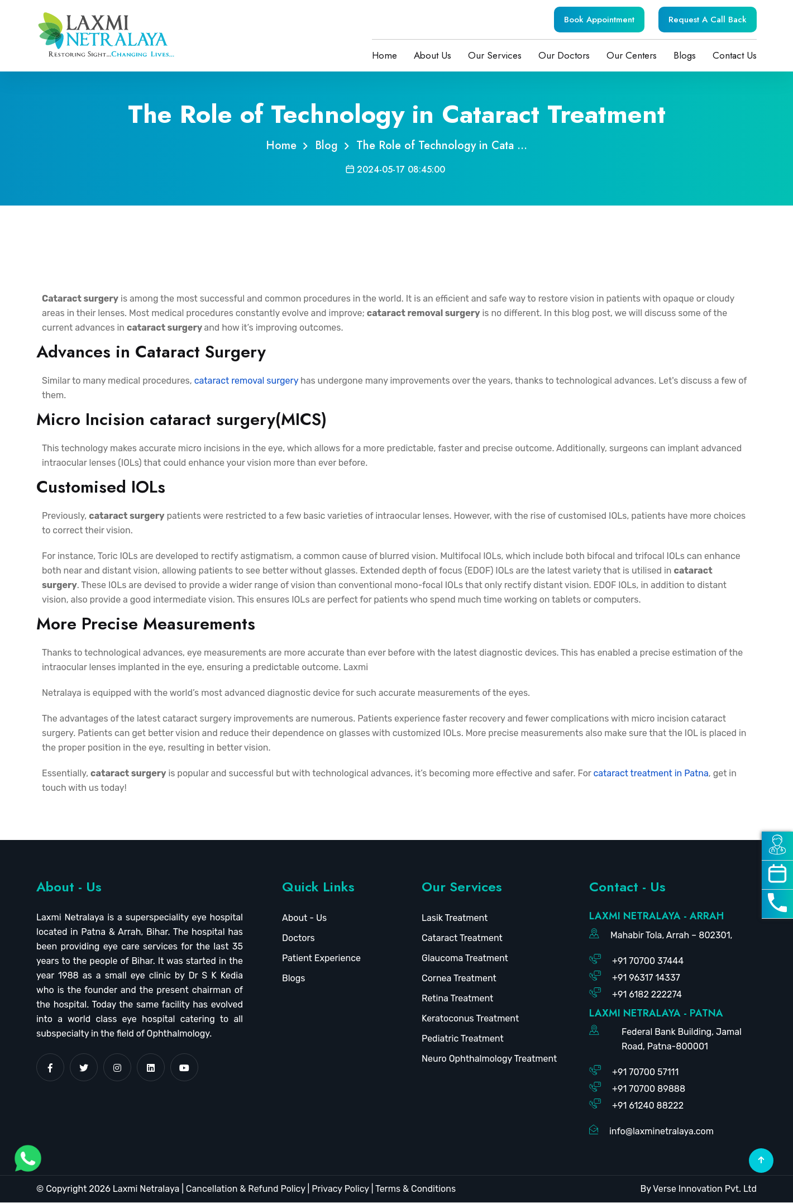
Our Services (495, 55)
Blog (326, 146)
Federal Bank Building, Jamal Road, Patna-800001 (682, 1039)
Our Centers (631, 55)
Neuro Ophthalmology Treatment (489, 1059)
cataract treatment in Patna (650, 773)
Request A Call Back (707, 19)
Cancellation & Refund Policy (246, 1189)
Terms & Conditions (414, 1189)
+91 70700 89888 (648, 1089)
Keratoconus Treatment (470, 1019)
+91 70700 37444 (648, 961)
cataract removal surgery (246, 381)
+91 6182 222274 (647, 995)
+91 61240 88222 (648, 1106)
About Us (432, 55)
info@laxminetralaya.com (661, 1131)
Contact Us (735, 55)
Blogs (684, 55)
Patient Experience (321, 958)
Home (384, 55)
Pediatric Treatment (463, 1039)
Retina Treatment (457, 999)
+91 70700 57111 (645, 1072)
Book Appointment (599, 19)
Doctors (298, 938)
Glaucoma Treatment (465, 958)
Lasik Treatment (455, 918)
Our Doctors (564, 55)
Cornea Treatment (459, 978)
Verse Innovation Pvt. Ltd (705, 1189)
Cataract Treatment (462, 938)
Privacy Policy (340, 1189)
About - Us (304, 918)
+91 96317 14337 (646, 978)
